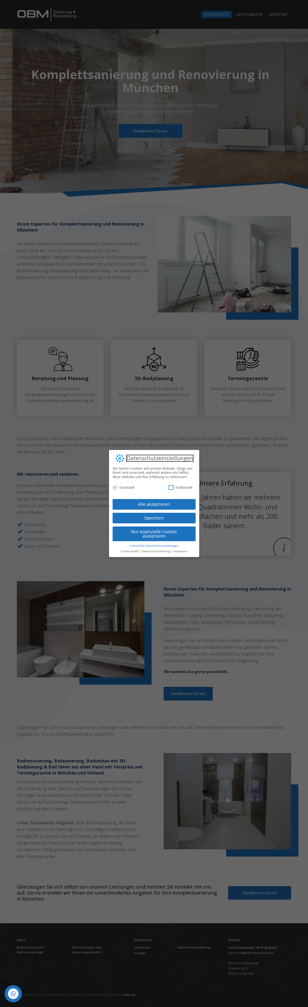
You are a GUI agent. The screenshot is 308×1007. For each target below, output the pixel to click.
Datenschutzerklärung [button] (156, 551)
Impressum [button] (180, 551)
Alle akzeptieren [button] (154, 504)
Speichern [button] (154, 518)
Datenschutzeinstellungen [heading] (160, 458)
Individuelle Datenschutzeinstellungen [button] (154, 545)
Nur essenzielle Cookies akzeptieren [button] (154, 534)
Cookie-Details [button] (130, 551)
